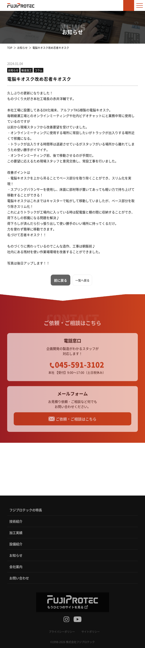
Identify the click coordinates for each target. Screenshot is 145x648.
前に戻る (60, 281)
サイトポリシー (90, 633)
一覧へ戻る (82, 282)
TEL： (24, 481)
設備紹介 (15, 545)
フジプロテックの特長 (25, 511)
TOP (9, 48)
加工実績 (15, 534)
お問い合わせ (19, 579)
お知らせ (22, 48)
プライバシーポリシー (62, 633)
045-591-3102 (79, 366)
